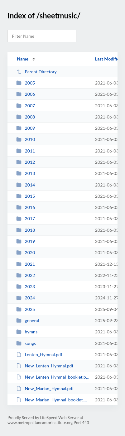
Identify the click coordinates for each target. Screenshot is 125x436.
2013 (25, 173)
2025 (25, 309)
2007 (25, 105)
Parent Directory (36, 71)
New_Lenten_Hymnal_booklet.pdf (52, 377)
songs (26, 343)
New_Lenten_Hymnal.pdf (44, 365)
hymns (26, 331)
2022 (25, 275)
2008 (25, 116)
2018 (25, 230)
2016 (25, 207)
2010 (25, 139)
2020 (25, 252)
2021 (25, 264)
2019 (25, 241)
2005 (25, 82)
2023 (25, 286)
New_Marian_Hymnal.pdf (45, 388)
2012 (25, 162)
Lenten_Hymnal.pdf (39, 354)
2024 (25, 297)
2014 (25, 184)
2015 (25, 196)
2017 (25, 218)
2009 (25, 128)
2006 (25, 94)
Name (22, 58)
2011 (25, 150)
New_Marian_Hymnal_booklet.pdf (52, 399)
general (27, 320)
